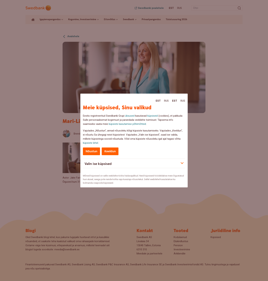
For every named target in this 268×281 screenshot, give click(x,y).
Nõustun (91, 151)
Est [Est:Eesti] (158, 100)
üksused (130, 115)
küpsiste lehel (90, 142)
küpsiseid (152, 115)
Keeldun (110, 151)
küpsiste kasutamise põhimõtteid (127, 123)
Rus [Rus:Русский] (166, 100)
